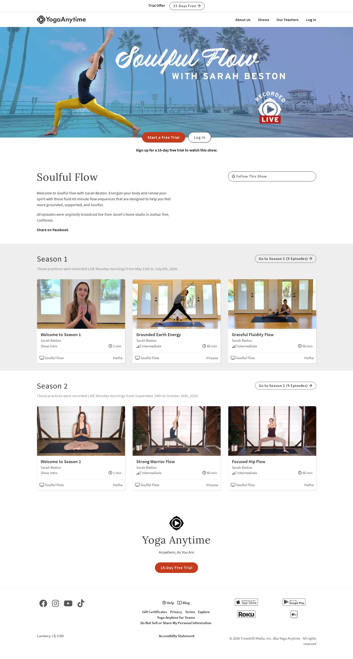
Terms (190, 611)
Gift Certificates (154, 611)
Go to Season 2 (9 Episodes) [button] (285, 385)
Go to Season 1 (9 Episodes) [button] (285, 258)
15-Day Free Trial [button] (176, 567)
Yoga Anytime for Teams (176, 617)
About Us (243, 19)
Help (168, 602)
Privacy (176, 611)
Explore (204, 611)
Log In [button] (199, 137)
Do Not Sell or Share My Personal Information (175, 623)
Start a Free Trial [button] (163, 137)
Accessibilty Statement (176, 636)
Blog (183, 602)
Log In (311, 19)
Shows (263, 19)
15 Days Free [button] (187, 5)
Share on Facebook (52, 229)
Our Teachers (288, 19)
